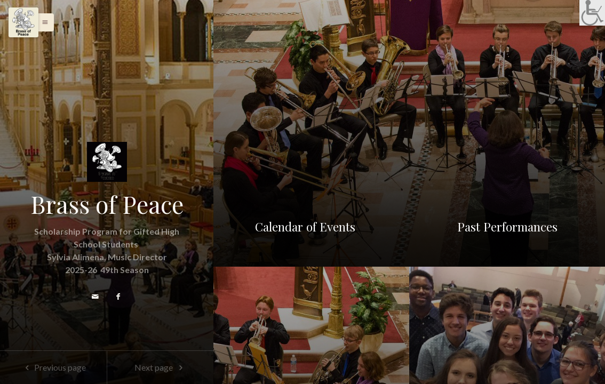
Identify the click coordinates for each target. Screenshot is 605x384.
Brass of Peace (107, 205)
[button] (42, 22)
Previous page (53, 367)
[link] (592, 13)
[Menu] (23, 22)
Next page (160, 367)
